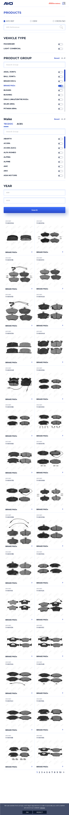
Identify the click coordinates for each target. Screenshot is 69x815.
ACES (20, 124)
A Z (63, 58)
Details (42, 808)
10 (60, 772)
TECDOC (8, 124)
